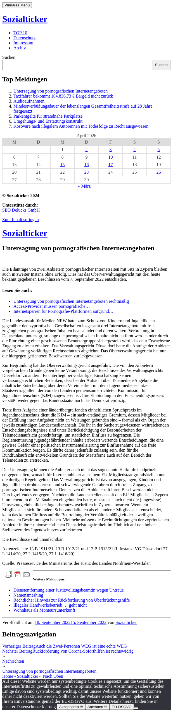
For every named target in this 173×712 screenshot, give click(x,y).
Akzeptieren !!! (71, 707)
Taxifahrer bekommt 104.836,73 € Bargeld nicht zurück (63, 96)
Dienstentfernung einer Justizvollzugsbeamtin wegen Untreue (68, 590)
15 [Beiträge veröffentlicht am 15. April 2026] (62, 164)
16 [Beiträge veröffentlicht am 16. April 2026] (86, 164)
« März (84, 186)
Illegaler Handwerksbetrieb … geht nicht (50, 605)
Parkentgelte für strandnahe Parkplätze (47, 116)
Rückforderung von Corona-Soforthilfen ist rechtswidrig (68, 651)
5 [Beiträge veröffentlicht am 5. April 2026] (159, 149)
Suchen (8, 57)
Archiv (19, 47)
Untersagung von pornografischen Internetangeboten (60, 91)
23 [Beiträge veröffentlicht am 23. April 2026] (86, 172)
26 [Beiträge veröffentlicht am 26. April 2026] (159, 172)
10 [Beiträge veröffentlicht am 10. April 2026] (110, 157)
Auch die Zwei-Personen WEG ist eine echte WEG (64, 646)
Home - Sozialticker (20, 676)
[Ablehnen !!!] (136, 708)
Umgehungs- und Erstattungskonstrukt (47, 121)
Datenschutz (24, 37)
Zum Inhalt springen (20, 219)
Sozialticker (25, 19)
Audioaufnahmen (28, 101)
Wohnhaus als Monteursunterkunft (44, 610)
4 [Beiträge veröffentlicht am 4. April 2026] (135, 149)
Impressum (23, 42)
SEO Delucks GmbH (21, 210)
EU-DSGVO (122, 707)
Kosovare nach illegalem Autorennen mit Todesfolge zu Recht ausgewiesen (80, 126)
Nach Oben (53, 676)
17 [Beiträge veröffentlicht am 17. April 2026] (110, 164)
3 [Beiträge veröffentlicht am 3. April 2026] (111, 149)
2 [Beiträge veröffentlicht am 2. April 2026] (87, 149)
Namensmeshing (28, 595)
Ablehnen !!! (97, 707)
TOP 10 (20, 32)
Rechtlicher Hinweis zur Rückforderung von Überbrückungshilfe (71, 600)
